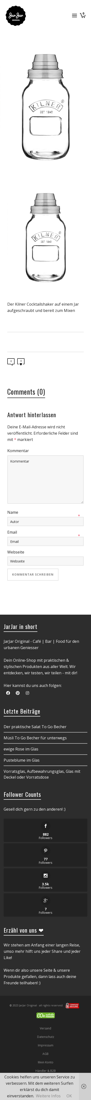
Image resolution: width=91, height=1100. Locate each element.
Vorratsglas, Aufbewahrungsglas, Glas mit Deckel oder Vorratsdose (42, 774)
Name (12, 512)
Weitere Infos (48, 1096)
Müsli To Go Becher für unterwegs (35, 738)
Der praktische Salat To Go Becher (35, 726)
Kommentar (18, 450)
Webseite (15, 552)
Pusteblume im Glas (22, 760)
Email (12, 532)
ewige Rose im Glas (21, 749)
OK (69, 1096)
